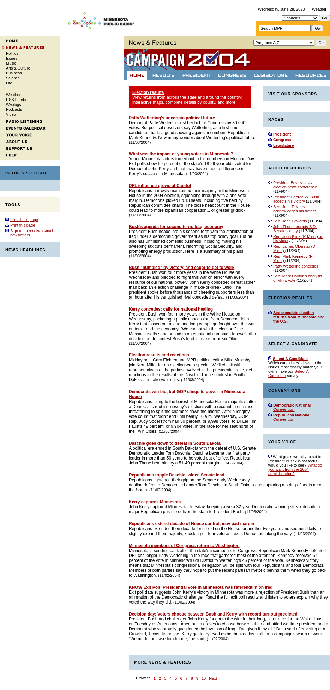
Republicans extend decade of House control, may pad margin (191, 523)
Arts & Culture (18, 68)
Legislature (283, 145)
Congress (282, 140)
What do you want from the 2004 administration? (295, 469)
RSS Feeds (16, 99)
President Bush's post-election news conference (295, 185)
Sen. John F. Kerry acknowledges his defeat (294, 209)
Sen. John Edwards (290, 221)
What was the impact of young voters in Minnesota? (181, 153)
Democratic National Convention (292, 407)
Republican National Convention (292, 417)
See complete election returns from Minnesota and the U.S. (298, 317)
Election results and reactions (159, 355)
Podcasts (14, 109)
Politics (12, 53)
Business (14, 73)
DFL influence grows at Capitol (160, 185)
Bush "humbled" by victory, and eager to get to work (181, 267)
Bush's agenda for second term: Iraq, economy (176, 226)
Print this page (22, 225)
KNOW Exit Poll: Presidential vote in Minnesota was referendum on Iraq (200, 587)
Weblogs (13, 104)
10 (204, 678)
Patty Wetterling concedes (295, 266)
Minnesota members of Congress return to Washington (184, 545)
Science (13, 78)
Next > (214, 678)
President (282, 134)
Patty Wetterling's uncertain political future (172, 117)
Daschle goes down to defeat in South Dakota (175, 443)
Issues (11, 58)
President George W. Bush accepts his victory (296, 199)
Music (11, 63)
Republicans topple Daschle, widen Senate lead (176, 475)
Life (9, 83)
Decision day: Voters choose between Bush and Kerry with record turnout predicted (213, 614)
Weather (319, 9)
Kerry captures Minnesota (155, 501)
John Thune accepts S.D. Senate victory (295, 228)
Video (11, 114)
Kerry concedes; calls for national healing (171, 309)
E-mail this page (24, 219)
